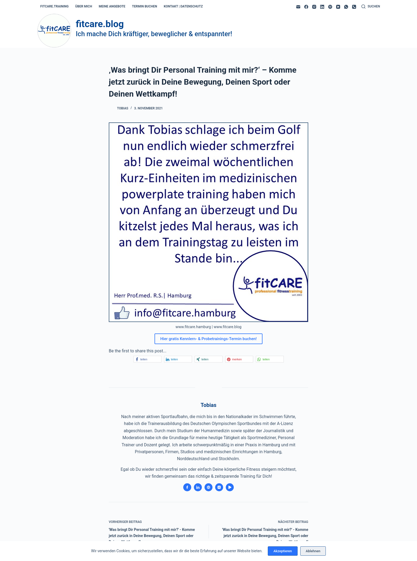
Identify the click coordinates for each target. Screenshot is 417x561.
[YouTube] (338, 7)
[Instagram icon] (219, 487)
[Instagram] (314, 7)
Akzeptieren (282, 551)
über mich (83, 6)
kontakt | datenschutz (183, 6)
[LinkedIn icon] (198, 487)
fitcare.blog (100, 24)
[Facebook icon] (187, 487)
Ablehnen (313, 551)
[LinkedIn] (322, 7)
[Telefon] (354, 7)
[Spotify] (330, 7)
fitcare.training (54, 6)
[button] (147, 359)
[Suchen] (370, 6)
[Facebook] (306, 7)
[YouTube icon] (230, 487)
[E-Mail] (298, 7)
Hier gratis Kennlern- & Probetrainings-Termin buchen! (208, 338)
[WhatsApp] (346, 7)
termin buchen (144, 6)
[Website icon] (208, 487)
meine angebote (112, 6)
